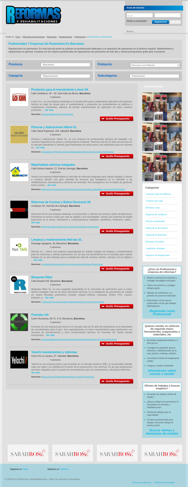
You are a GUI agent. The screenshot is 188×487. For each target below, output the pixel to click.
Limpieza (46, 264)
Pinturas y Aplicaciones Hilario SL (54, 127)
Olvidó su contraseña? (137, 21)
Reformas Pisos (66, 189)
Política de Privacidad (164, 482)
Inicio (17, 37)
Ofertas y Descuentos (81, 31)
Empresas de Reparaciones (158, 255)
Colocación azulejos (84, 189)
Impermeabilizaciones (52, 114)
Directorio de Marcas (52, 31)
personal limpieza (83, 264)
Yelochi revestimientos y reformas (54, 352)
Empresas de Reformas (156, 234)
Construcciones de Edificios (158, 194)
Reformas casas (153, 207)
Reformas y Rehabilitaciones (33, 14)
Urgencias (110, 31)
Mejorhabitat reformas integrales (53, 164)
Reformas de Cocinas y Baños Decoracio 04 (60, 202)
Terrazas (101, 339)
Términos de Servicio (141, 482)
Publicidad (145, 469)
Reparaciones (65, 37)
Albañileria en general (103, 189)
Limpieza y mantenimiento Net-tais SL (56, 239)
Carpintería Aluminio (155, 248)
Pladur (58, 377)
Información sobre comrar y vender (162, 372)
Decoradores (81, 227)
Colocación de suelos (52, 302)
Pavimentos (80, 37)
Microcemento (89, 152)
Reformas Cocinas (50, 189)
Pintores (57, 152)
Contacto (162, 469)
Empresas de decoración (157, 228)
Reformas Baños (49, 227)
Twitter (25, 469)
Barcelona (52, 37)
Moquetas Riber (42, 277)
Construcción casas (154, 201)
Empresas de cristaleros (156, 214)
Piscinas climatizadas (155, 221)
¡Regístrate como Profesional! (162, 312)
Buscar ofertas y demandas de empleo (162, 431)
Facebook (64, 469)
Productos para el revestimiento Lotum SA (59, 89)
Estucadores (47, 152)
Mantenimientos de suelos (63, 264)
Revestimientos (83, 339)
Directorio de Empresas (21, 31)
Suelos (99, 152)
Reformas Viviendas (155, 241)
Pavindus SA (40, 314)
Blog (177, 469)
